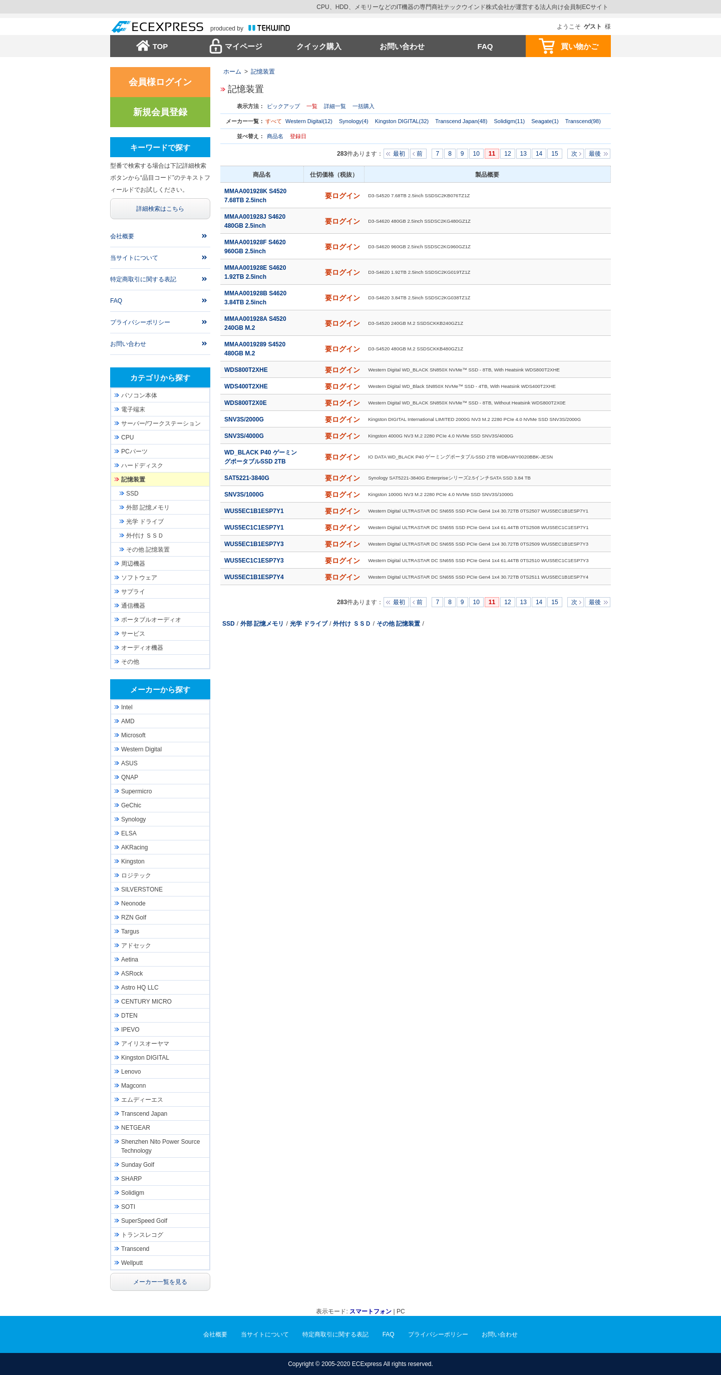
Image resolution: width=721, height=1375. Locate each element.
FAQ (485, 46)
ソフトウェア (139, 577)
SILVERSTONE (142, 889)
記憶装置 (263, 71)
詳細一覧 (335, 106)
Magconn (133, 1085)
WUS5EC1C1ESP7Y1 (254, 527)
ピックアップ (283, 106)
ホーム (232, 71)
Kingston (133, 861)
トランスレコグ (142, 1234)
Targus (130, 931)
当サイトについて (134, 257)
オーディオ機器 (142, 647)
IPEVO (130, 1029)
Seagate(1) (544, 121)
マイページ (243, 46)
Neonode (133, 903)
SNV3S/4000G (244, 435)
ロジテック (136, 875)
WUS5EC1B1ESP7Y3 (254, 544)
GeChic (131, 805)
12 (507, 153)
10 (476, 153)
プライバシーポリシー (140, 322)
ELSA (129, 833)
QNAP (129, 777)
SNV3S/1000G (244, 494)
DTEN (129, 1015)
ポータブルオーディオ (151, 619)
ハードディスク (142, 465)
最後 (595, 153)
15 (554, 153)
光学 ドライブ (308, 623)
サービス (133, 633)
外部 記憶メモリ (262, 623)
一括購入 (363, 106)
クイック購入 (318, 46)
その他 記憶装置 (398, 623)
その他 (130, 661)
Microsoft (133, 735)
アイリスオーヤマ (145, 1043)
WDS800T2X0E (246, 402)
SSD (228, 623)
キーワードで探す (160, 147)
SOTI (128, 1206)
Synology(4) (354, 121)
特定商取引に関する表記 (143, 279)
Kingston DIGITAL (145, 1057)
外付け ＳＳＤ (352, 623)
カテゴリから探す (160, 377)
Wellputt (132, 1262)
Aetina (129, 959)
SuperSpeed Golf (144, 1220)
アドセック (136, 945)
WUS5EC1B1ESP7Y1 (254, 511)
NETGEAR (135, 1127)
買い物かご (579, 46)
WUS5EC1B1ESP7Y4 (254, 577)
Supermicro (136, 791)
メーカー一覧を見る (160, 1281)
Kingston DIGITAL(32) (402, 121)
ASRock (132, 973)
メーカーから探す (160, 689)
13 (523, 153)
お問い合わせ (402, 46)
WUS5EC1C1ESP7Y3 (254, 560)
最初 (399, 153)
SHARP (131, 1178)
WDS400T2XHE (246, 386)
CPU (127, 437)
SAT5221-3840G (247, 478)
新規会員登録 (160, 112)
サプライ (133, 591)
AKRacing (134, 847)
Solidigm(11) (509, 121)
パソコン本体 (139, 395)
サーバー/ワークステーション (161, 423)
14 (539, 153)
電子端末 (133, 409)
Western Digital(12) (308, 121)
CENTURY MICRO (146, 1001)
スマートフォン (370, 1311)
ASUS (129, 763)
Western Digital (141, 749)
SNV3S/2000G (244, 419)
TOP (160, 46)
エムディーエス (142, 1099)
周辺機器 (133, 563)
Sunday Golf (137, 1164)
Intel (127, 707)
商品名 (276, 136)
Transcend (135, 1248)
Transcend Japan (144, 1113)
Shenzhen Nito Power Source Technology (160, 1146)
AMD (128, 721)
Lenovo (131, 1071)
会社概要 (122, 236)
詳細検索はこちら (160, 208)
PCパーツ (134, 451)
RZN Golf (133, 917)
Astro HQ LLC (140, 987)
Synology (133, 819)
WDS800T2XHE (246, 369)
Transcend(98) (583, 121)
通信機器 (133, 605)
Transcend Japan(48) (461, 121)
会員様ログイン (160, 82)
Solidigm (132, 1192)
